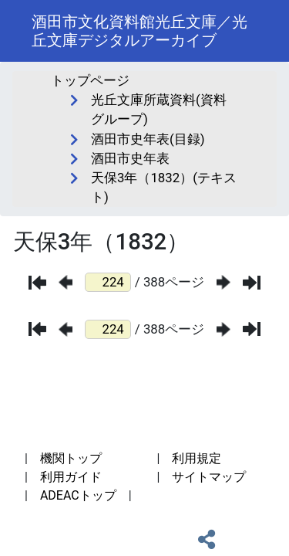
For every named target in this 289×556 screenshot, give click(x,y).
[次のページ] (223, 282)
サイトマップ (209, 477)
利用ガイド (71, 477)
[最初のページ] (37, 283)
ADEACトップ (78, 495)
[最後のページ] (251, 283)
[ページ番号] (108, 282)
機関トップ (71, 458)
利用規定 (196, 458)
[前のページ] (65, 282)
